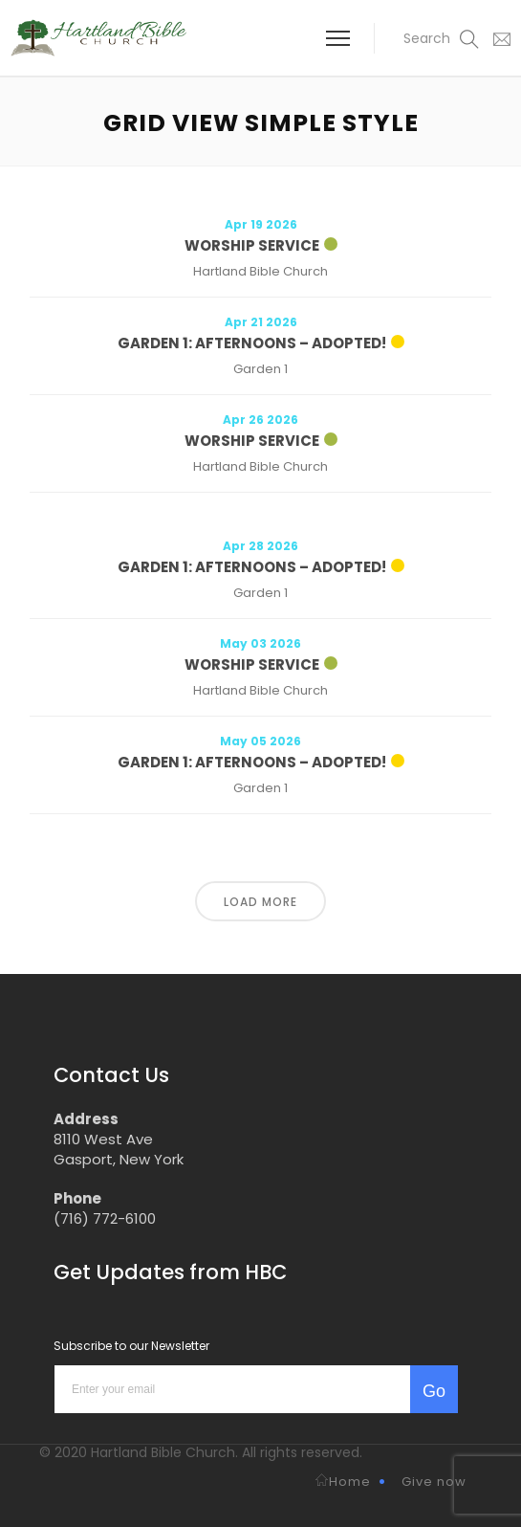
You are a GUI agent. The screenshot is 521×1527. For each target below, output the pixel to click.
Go (434, 1391)
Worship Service (252, 245)
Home (343, 1481)
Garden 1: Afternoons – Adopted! (252, 343)
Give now (434, 1481)
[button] (429, 38)
